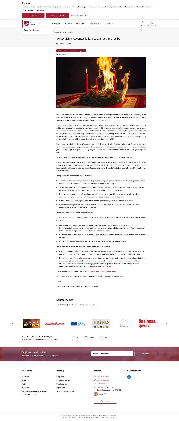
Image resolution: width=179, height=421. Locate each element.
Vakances (25, 377)
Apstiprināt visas (57, 15)
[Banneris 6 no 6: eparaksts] (147, 323)
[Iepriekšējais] (13, 323)
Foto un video (29, 51)
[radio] (75, 337)
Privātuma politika (63, 380)
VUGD (80, 305)
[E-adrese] (98, 394)
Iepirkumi (25, 380)
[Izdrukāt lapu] (151, 37)
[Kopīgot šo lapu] (151, 43)
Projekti (24, 384)
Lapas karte (60, 388)
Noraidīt (33, 15)
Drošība (71, 305)
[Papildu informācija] (105, 394)
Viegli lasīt (60, 377)
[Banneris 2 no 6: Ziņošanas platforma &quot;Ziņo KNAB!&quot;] (55, 323)
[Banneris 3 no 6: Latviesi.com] (78, 323)
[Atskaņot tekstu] (65, 43)
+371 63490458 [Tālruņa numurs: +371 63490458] (103, 377)
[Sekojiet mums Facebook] (129, 377)
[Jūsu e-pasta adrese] (112, 353)
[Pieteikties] (146, 353)
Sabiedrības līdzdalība (32, 55)
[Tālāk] (166, 323)
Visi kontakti (105, 401)
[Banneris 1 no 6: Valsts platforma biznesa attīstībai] (31, 323)
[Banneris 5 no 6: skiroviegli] (124, 323)
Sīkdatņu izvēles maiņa (65, 391)
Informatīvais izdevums (33, 47)
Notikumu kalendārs (32, 39)
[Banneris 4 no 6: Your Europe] (101, 323)
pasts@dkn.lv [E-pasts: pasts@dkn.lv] (102, 384)
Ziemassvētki (90, 305)
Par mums (25, 388)
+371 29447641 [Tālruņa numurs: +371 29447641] (103, 380)
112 (121, 276)
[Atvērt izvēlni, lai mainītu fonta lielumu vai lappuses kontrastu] (151, 24)
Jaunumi (27, 43)
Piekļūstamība (61, 384)
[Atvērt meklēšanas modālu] (143, 24)
